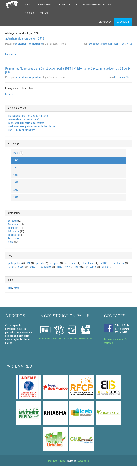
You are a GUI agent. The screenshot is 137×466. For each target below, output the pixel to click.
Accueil (26, 4)
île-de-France (88, 263)
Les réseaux (28, 13)
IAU (29, 263)
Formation (13, 227)
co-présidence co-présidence (29, 43)
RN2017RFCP (63, 266)
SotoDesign (83, 460)
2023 (15, 160)
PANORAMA (59, 338)
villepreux (55, 263)
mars (18, 153)
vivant (105, 266)
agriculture (91, 266)
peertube (40, 263)
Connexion (104, 22)
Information (107, 43)
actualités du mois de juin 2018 (24, 38)
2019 (15, 175)
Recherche (123, 22)
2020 (15, 167)
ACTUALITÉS (45, 338)
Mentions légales (56, 460)
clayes (21, 266)
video (32, 266)
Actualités (64, 4)
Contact (44, 13)
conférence (46, 266)
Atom (16, 287)
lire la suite (10, 54)
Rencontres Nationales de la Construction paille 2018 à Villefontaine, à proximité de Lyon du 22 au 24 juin (68, 70)
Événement (94, 43)
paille (78, 266)
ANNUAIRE (72, 338)
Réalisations (119, 43)
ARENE (103, 263)
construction (119, 263)
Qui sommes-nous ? (44, 4)
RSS (10, 287)
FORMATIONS (85, 338)
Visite (129, 43)
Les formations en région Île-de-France (94, 4)
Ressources (13, 238)
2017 (15, 189)
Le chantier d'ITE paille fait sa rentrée (26, 123)
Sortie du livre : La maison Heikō (23, 119)
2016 (15, 197)
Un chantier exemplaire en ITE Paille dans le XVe (31, 126)
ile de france (71, 263)
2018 (15, 182)
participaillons (15, 263)
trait (11, 266)
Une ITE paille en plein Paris (21, 130)
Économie (13, 220)
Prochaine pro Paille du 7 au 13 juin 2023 (28, 116)
